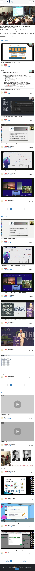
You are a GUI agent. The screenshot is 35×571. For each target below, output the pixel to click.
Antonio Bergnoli (7, 377)
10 (25, 209)
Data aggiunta (5, 216)
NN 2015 (2, 36)
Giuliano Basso (7, 147)
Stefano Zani (7, 66)
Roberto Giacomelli (8, 174)
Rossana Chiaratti (8, 526)
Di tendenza (4, 40)
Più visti (3, 392)
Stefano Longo (19, 36)
